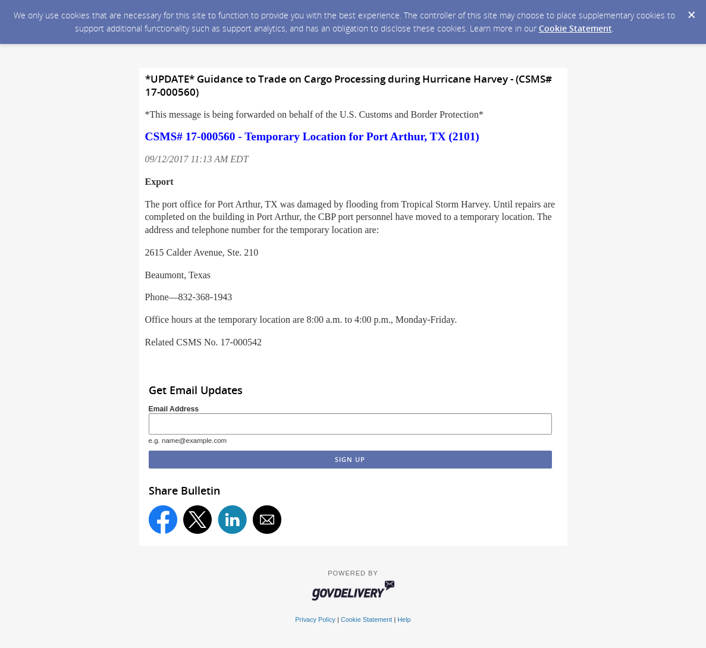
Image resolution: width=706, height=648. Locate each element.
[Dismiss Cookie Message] (691, 11)
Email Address (174, 409)
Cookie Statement (575, 28)
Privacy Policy (315, 619)
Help (403, 619)
